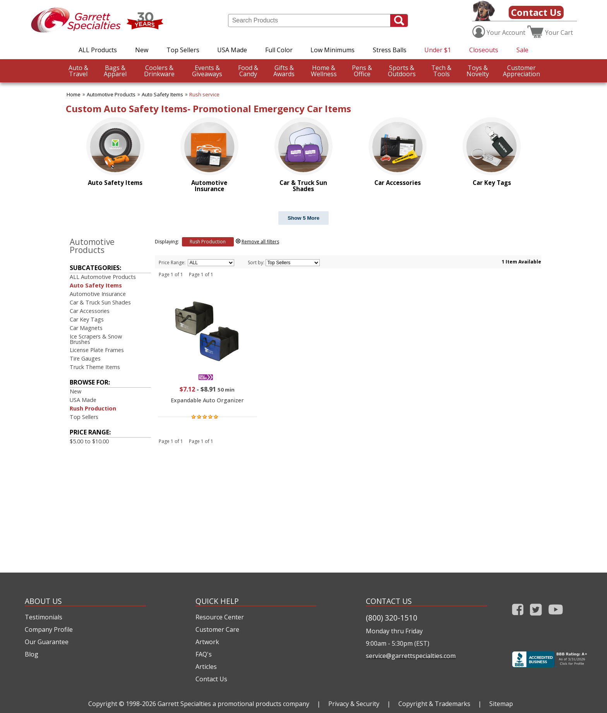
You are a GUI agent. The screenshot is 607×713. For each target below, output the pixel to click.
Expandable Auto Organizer (207, 400)
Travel (78, 70)
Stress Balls (389, 50)
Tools (441, 70)
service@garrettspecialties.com (411, 656)
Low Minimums (332, 50)
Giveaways (207, 70)
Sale (522, 50)
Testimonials (43, 617)
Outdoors (402, 70)
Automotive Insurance (98, 294)
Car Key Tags (87, 319)
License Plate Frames (97, 350)
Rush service (204, 94)
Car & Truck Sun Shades (100, 302)
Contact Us (536, 12)
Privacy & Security (353, 703)
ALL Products (98, 50)
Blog (31, 654)
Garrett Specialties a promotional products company (233, 703)
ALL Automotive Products (103, 276)
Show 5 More (303, 218)
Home (74, 94)
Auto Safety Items (162, 94)
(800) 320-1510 (391, 617)
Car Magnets (86, 328)
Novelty (477, 70)
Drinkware (159, 70)
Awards (284, 70)
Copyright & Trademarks (434, 703)
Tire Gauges (85, 358)
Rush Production (93, 408)
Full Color (279, 50)
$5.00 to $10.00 (89, 441)
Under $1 (437, 50)
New (141, 50)
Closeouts (483, 50)
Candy (248, 70)
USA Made (232, 50)
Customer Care (217, 629)
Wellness (324, 70)
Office (362, 70)
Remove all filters (260, 241)
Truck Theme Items (95, 367)
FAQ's (203, 654)
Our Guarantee (47, 642)
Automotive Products (111, 94)
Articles (206, 666)
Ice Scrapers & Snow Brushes (96, 339)
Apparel (115, 70)
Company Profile (49, 629)
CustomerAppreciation (521, 70)
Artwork (207, 642)
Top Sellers (182, 50)
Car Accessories (90, 311)
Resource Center (219, 617)
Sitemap (501, 703)
